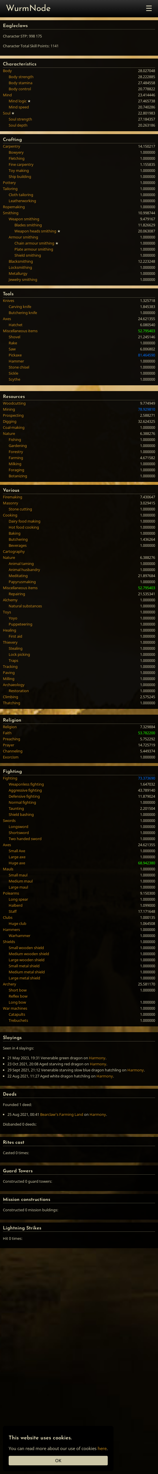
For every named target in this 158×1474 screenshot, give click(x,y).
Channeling (13, 751)
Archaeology (14, 684)
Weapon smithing (24, 218)
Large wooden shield (26, 959)
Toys (7, 612)
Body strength (21, 76)
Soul (6, 113)
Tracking (10, 666)
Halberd (16, 905)
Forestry (16, 451)
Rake (13, 343)
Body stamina (20, 82)
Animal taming (21, 563)
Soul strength (20, 119)
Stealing (16, 648)
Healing (9, 630)
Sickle (13, 373)
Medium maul (21, 881)
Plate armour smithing (33, 249)
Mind (7, 94)
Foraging (16, 469)
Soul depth (18, 125)
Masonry (10, 503)
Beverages (18, 545)
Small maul (18, 875)
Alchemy (10, 599)
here (102, 1448)
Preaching (11, 738)
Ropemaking (14, 206)
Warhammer (19, 935)
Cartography (14, 551)
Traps (13, 660)
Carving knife (20, 306)
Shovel (14, 336)
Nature (9, 433)
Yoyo (13, 618)
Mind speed (19, 107)
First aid (15, 636)
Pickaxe (15, 355)
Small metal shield (24, 965)
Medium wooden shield (29, 953)
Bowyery (16, 152)
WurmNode (28, 8)
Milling (8, 678)
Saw (12, 349)
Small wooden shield (26, 947)
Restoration (19, 690)
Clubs (7, 917)
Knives (8, 300)
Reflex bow (18, 996)
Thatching (11, 702)
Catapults (17, 1014)
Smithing (10, 212)
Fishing (15, 439)
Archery (9, 984)
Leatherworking (22, 200)
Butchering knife (23, 312)
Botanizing (18, 475)
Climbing (10, 696)
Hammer (16, 361)
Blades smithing (28, 225)
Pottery (9, 182)
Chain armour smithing (34, 243)
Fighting (10, 778)
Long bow (17, 1002)
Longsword (18, 826)
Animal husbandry (24, 569)
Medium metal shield (27, 971)
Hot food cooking (24, 527)
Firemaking (12, 497)
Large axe (17, 856)
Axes (7, 318)
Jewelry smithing (23, 279)
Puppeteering (20, 624)
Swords (9, 820)
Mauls (8, 869)
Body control (20, 88)
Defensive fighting (24, 796)
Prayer (8, 745)
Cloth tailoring (21, 194)
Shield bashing (21, 814)
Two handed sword (25, 838)
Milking (15, 463)
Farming (16, 457)
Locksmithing (20, 267)
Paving (9, 672)
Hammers (11, 929)
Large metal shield (24, 978)
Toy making (19, 170)
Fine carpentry (21, 164)
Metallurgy (18, 273)
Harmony (97, 1057)
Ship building (20, 176)
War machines (15, 1008)
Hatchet (16, 324)
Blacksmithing (21, 261)
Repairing (17, 593)
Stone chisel (19, 367)
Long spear (18, 899)
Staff (12, 911)
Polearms (11, 893)
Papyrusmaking (22, 581)
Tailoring (10, 188)
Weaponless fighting (26, 784)
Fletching (17, 158)
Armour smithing (23, 237)
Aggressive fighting (25, 790)
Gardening (18, 445)
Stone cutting (20, 509)
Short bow (18, 990)
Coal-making (14, 427)
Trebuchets (18, 1020)
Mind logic (18, 101)
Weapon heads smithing (35, 231)
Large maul (18, 887)
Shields (9, 941)
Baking (15, 533)
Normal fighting (22, 802)
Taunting (16, 808)
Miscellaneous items (20, 330)
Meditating (18, 575)
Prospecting (13, 415)
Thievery (10, 642)
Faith (7, 732)
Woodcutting (14, 403)
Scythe (14, 379)
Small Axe (17, 850)
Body (7, 70)
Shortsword (19, 832)
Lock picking (19, 654)
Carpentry (11, 146)
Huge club (17, 923)
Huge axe (17, 862)
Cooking (10, 515)
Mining (9, 409)
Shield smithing (27, 255)
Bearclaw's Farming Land (61, 1114)
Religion (10, 726)
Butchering (18, 539)
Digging (9, 421)
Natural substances (25, 606)
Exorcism (10, 757)
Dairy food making (24, 521)
